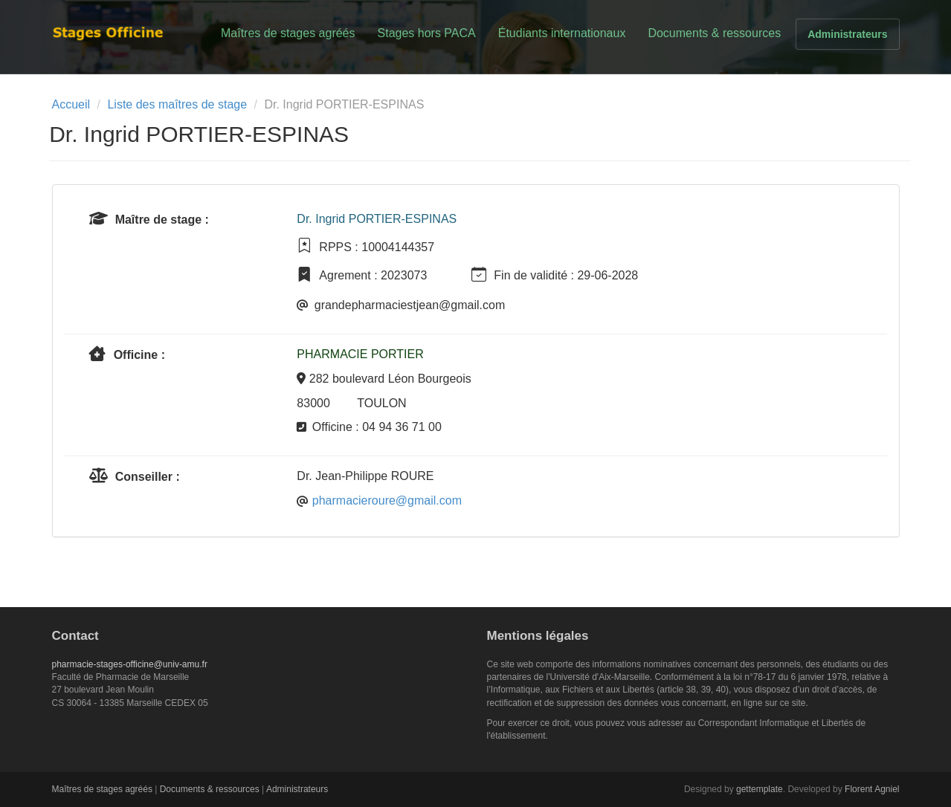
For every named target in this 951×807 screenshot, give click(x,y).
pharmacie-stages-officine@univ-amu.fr (129, 664)
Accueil (71, 104)
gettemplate (759, 789)
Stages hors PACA (427, 33)
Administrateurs (847, 34)
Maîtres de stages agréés (288, 33)
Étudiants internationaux (562, 33)
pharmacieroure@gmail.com (387, 500)
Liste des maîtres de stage (177, 104)
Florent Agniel (872, 789)
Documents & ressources (714, 33)
